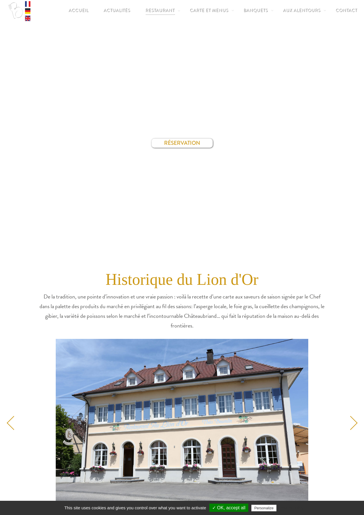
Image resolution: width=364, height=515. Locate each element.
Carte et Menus (209, 10)
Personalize (264, 508)
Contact (346, 10)
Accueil (78, 10)
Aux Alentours (301, 10)
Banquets (255, 10)
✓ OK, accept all (228, 507)
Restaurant (160, 10)
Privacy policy (291, 508)
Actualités (117, 10)
